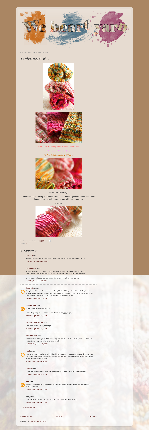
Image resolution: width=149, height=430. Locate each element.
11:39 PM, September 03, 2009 (37, 344)
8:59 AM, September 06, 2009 (36, 402)
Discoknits (30, 288)
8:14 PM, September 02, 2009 (36, 316)
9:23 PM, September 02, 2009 (36, 329)
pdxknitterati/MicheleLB (34, 323)
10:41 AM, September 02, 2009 (36, 261)
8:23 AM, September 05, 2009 (36, 389)
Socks (28, 243)
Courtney (29, 368)
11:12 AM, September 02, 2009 (36, 281)
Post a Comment (29, 407)
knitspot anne (31, 268)
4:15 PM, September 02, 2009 (36, 298)
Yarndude (29, 255)
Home (59, 416)
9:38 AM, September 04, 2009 (36, 361)
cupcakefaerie (31, 305)
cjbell (28, 351)
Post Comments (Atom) (38, 421)
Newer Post (26, 416)
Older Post (92, 416)
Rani (27, 381)
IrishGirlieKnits (31, 336)
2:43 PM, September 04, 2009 (36, 374)
